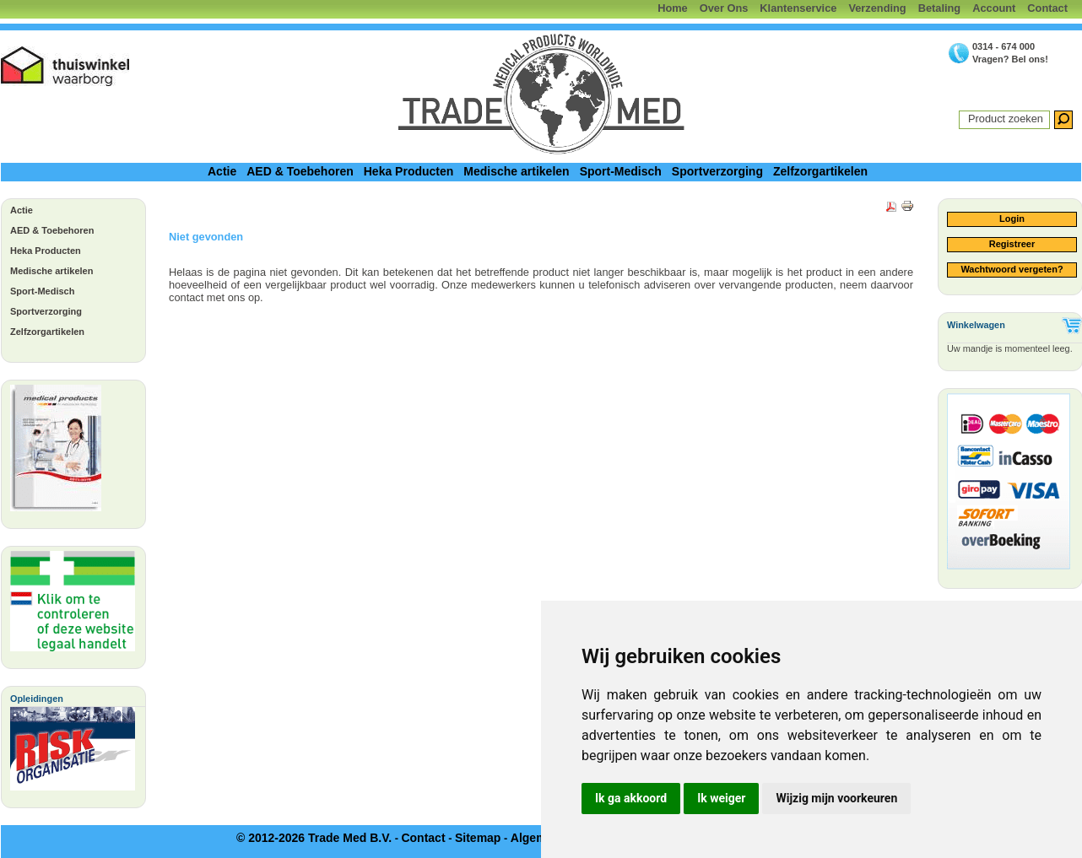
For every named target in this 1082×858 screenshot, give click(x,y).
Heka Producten (409, 171)
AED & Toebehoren (300, 171)
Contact (1047, 8)
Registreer (1012, 244)
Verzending (877, 8)
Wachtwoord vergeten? (1011, 269)
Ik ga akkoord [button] (631, 798)
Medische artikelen (516, 171)
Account (993, 8)
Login (1012, 218)
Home (672, 8)
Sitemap (477, 838)
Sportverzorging (717, 171)
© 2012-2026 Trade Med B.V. (314, 838)
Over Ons (724, 8)
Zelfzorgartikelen (820, 171)
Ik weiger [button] (721, 798)
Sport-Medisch (621, 171)
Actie (222, 171)
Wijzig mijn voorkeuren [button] (836, 798)
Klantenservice (798, 8)
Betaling (939, 8)
